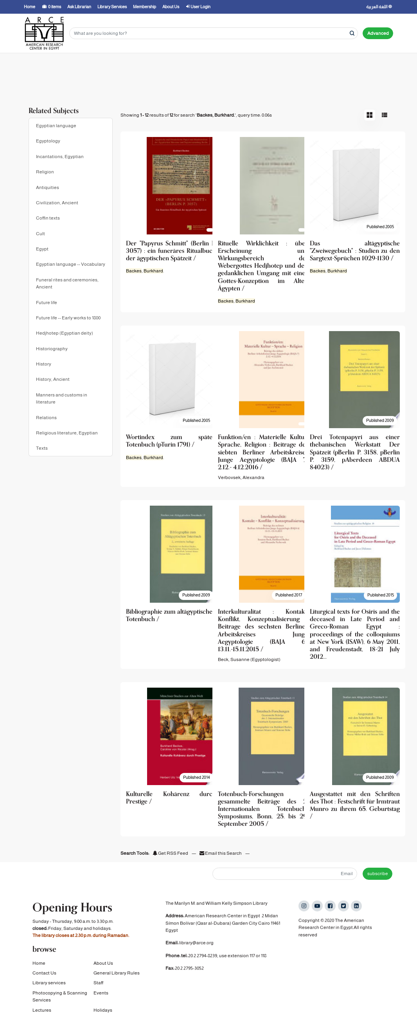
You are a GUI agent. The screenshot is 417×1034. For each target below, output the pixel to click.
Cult (40, 233)
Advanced (378, 33)
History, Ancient (53, 379)
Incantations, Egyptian (60, 156)
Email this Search (221, 853)
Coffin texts (48, 218)
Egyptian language (56, 125)
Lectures (41, 1013)
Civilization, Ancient (57, 202)
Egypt (42, 249)
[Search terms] (213, 33)
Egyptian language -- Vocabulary (70, 264)
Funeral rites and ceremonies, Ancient (67, 283)
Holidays (102, 1013)
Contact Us (44, 976)
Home (38, 966)
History (43, 364)
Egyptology (48, 141)
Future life (46, 302)
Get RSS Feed (170, 853)
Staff (98, 986)
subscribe (377, 873)
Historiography (52, 348)
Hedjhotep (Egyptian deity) (64, 333)
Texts (42, 448)
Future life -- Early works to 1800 (68, 318)
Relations (46, 417)
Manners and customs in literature (61, 398)
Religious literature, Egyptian (67, 433)
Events (100, 995)
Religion (45, 172)
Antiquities (47, 187)
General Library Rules (116, 976)
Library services (49, 986)
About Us (103, 966)
